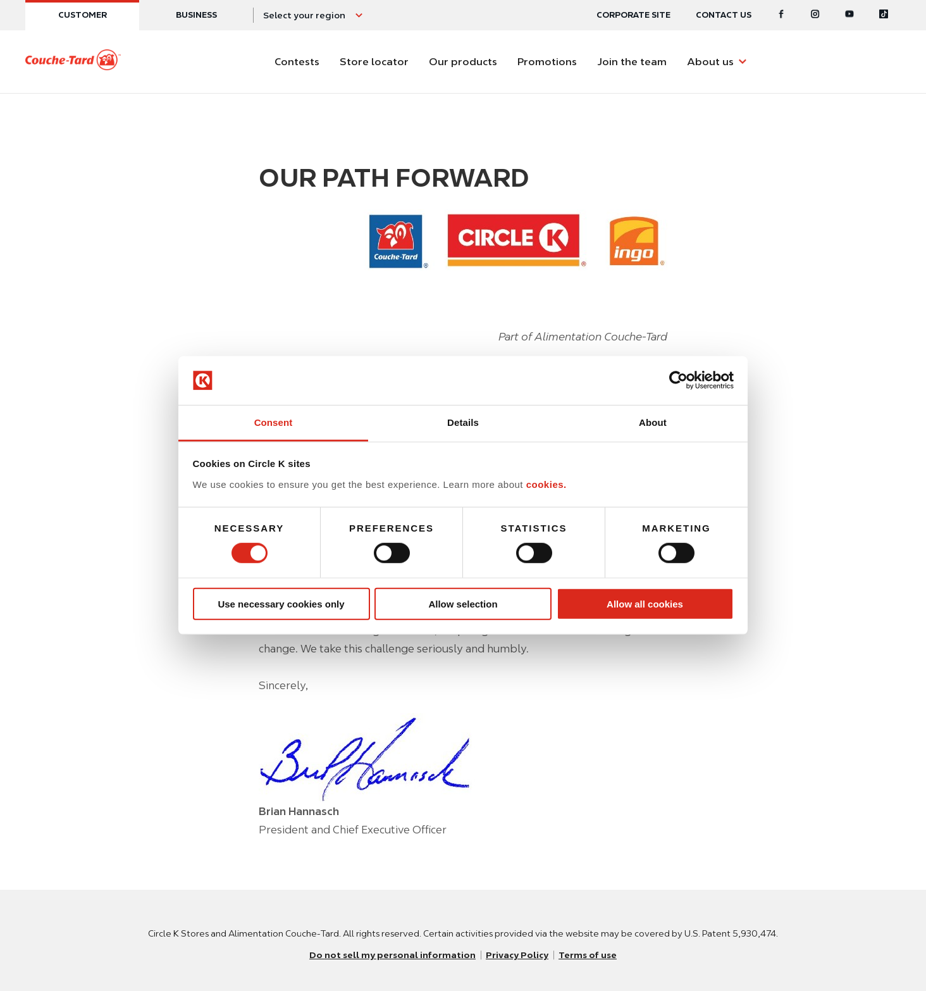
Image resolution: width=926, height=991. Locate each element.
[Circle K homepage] (73, 62)
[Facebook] (781, 15)
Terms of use (588, 955)
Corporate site (633, 15)
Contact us (723, 15)
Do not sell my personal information (392, 955)
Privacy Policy (517, 955)
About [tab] (653, 422)
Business (196, 15)
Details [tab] (463, 422)
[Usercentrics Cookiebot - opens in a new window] (678, 380)
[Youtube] (849, 15)
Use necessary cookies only (281, 603)
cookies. (546, 484)
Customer (82, 15)
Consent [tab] (273, 422)
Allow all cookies (645, 603)
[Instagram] (815, 15)
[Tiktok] (884, 15)
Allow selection (462, 603)
